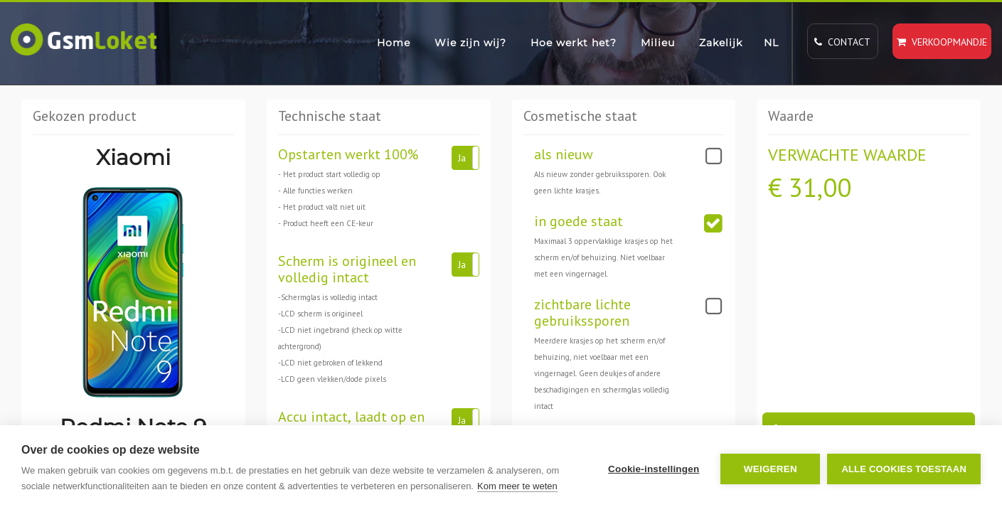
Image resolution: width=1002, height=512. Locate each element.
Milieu (658, 42)
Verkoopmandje (942, 41)
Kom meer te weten (517, 486)
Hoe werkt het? (574, 42)
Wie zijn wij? (470, 42)
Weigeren (770, 469)
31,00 (820, 187)
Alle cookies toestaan (903, 469)
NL (771, 42)
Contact (842, 41)
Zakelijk (720, 42)
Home (393, 42)
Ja (462, 157)
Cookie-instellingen (653, 469)
